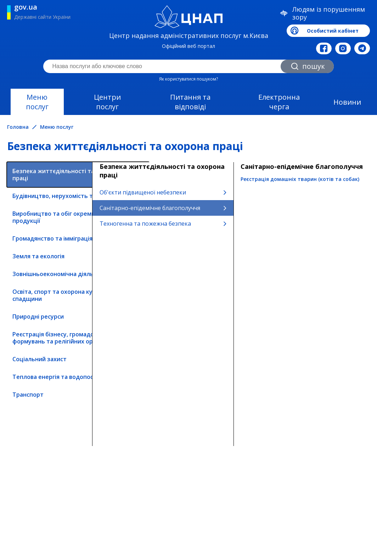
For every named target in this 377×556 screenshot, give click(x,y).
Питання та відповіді (190, 101)
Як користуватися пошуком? (188, 79)
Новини (347, 102)
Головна (18, 127)
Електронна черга (279, 101)
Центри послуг (107, 101)
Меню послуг (37, 101)
